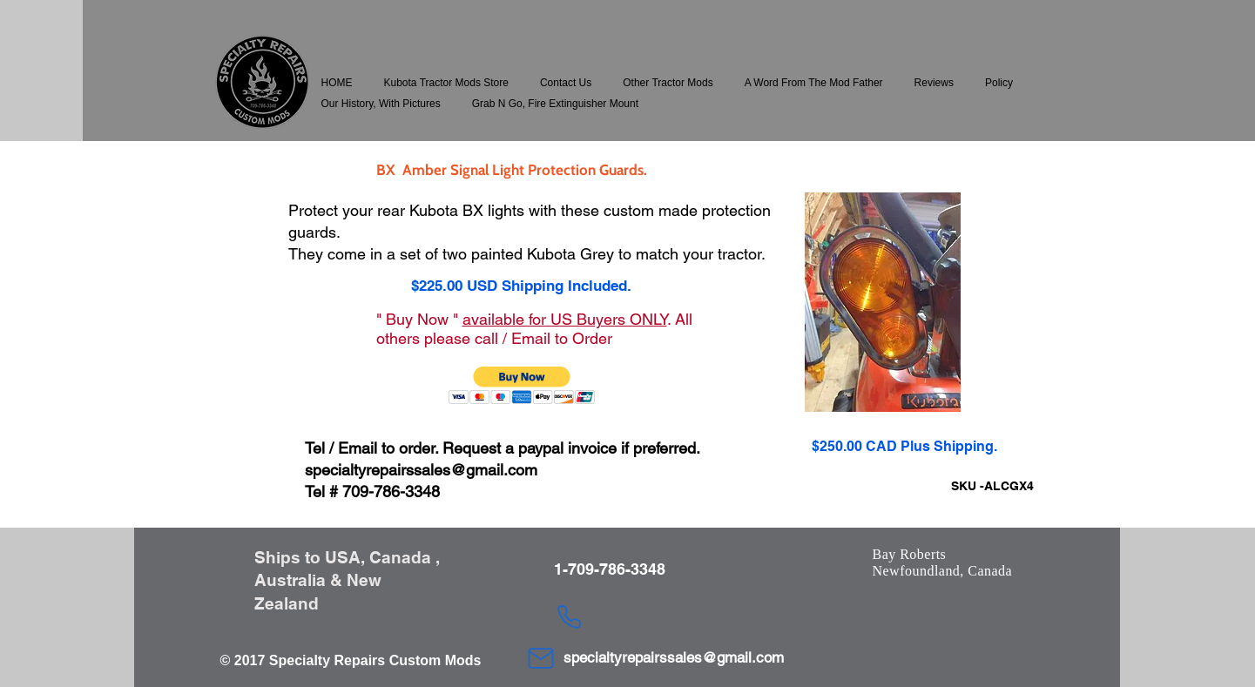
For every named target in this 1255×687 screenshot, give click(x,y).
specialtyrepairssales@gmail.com (421, 470)
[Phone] (569, 617)
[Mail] (540, 658)
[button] (446, 82)
